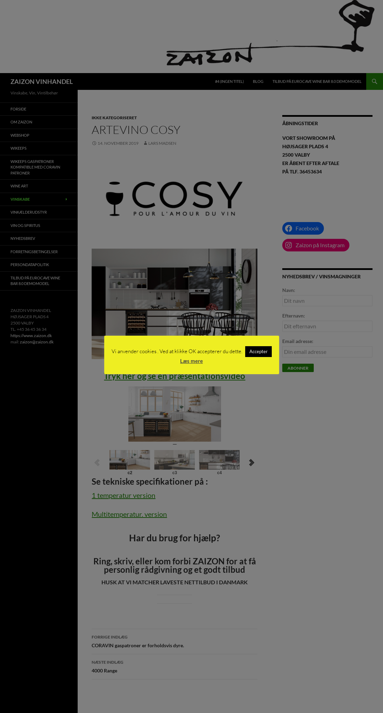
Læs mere (191, 361)
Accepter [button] (258, 351)
